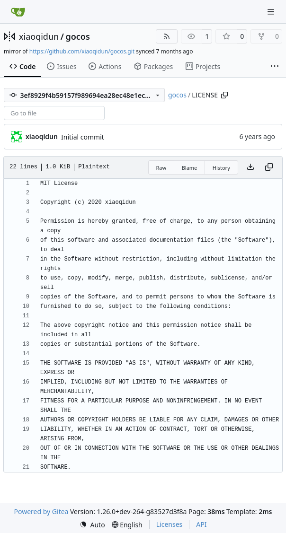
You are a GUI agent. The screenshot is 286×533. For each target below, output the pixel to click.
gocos (77, 36)
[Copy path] (224, 95)
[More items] (274, 66)
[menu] (92, 524)
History (221, 167)
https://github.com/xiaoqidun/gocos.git (81, 51)
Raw (161, 167)
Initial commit (82, 136)
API (201, 524)
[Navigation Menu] (271, 11)
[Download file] (250, 167)
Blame (189, 167)
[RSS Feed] (167, 36)
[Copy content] (269, 167)
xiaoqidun (39, 36)
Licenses (169, 524)
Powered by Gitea (41, 511)
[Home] (18, 11)
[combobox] (54, 113)
